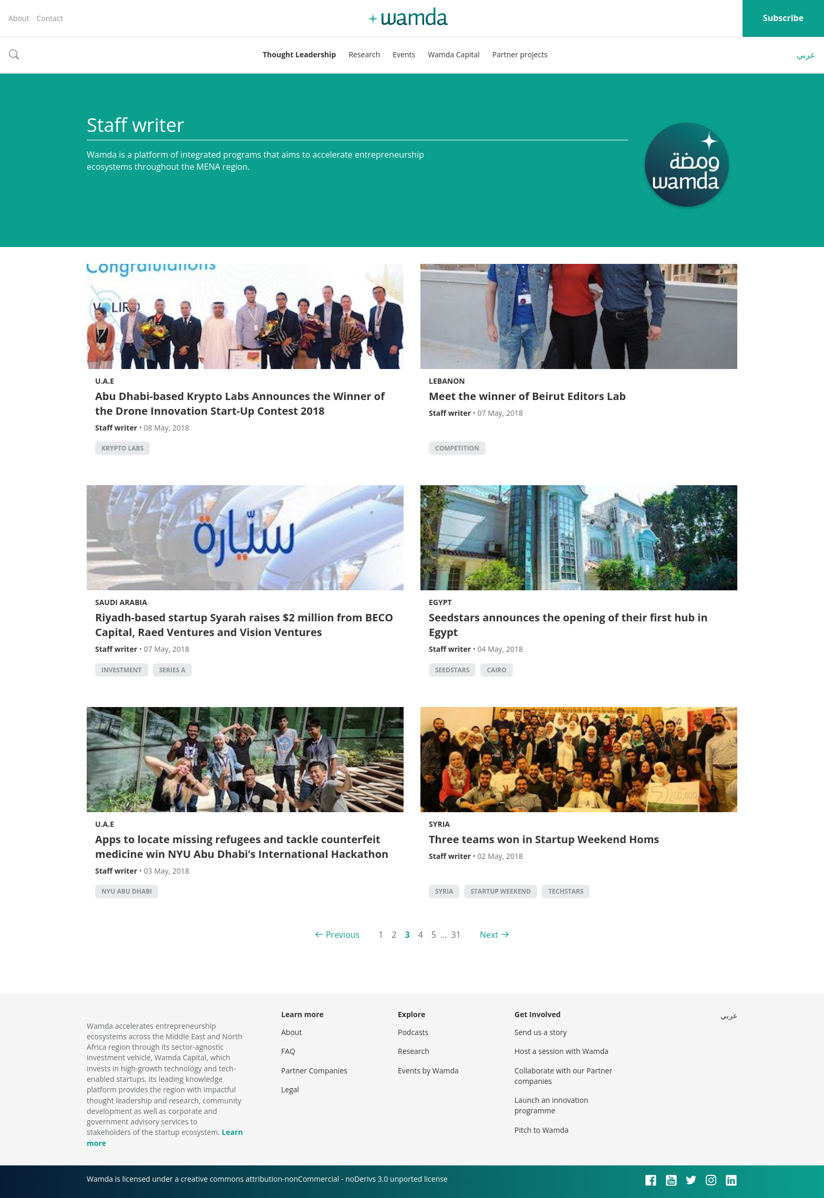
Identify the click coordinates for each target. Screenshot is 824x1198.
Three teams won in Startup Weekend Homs (544, 839)
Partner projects (520, 54)
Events (404, 54)
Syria (439, 824)
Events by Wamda (428, 1071)
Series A (172, 669)
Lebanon (447, 381)
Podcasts (413, 1032)
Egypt (440, 602)
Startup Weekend (500, 891)
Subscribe (783, 18)
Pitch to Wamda (541, 1130)
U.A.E (104, 381)
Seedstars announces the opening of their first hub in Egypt (568, 624)
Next (489, 934)
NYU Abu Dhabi (126, 891)
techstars (565, 891)
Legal (290, 1089)
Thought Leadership (299, 54)
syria (444, 891)
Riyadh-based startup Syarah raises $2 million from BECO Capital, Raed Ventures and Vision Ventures (244, 624)
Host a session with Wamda (561, 1051)
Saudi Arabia (121, 602)
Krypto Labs (122, 448)
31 (456, 934)
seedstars (452, 669)
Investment (121, 669)
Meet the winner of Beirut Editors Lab (527, 396)
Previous (342, 934)
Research (364, 54)
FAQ (288, 1051)
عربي (806, 54)
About (18, 18)
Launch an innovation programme (551, 1105)
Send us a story (540, 1032)
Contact (49, 18)
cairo (496, 669)
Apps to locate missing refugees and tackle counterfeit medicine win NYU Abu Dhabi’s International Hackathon (241, 846)
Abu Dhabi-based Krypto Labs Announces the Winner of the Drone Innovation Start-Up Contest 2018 (240, 403)
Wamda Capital (454, 54)
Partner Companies (314, 1071)
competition (457, 448)
